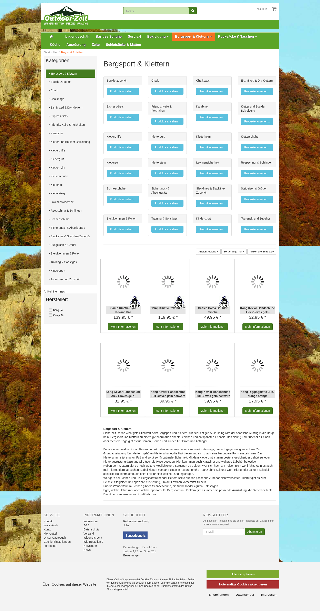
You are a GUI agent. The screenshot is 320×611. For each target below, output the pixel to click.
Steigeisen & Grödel (62, 245)
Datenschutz (91, 529)
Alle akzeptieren (242, 574)
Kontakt (48, 521)
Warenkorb (51, 525)
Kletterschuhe (58, 176)
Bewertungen (131, 555)
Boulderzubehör (60, 81)
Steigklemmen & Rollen (64, 253)
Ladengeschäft (77, 36)
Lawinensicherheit (61, 202)
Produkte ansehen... (123, 91)
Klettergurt (56, 159)
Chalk (53, 90)
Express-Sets (58, 116)
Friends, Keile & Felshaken (67, 124)
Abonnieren (254, 531)
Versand (88, 533)
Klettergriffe (57, 150)
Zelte (96, 45)
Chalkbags (56, 99)
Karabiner (56, 133)
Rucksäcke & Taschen (237, 36)
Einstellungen (219, 594)
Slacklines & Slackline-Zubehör (69, 236)
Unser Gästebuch (55, 537)
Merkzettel (50, 533)
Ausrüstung (76, 45)
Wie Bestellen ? (93, 541)
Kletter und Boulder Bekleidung (69, 142)
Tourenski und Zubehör (64, 279)
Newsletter (90, 545)
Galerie (208, 251)
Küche (55, 45)
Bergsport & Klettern (193, 36)
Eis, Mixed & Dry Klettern (65, 107)
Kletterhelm (57, 167)
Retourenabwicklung (136, 521)
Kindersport (57, 270)
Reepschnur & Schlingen (65, 210)
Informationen (123, 326)
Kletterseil (56, 184)
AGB (86, 525)
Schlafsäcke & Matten (123, 45)
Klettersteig (57, 193)
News (87, 550)
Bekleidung (158, 36)
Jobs (126, 525)
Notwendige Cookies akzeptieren (243, 584)
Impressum (90, 521)
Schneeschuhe (59, 219)
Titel (234, 251)
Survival (134, 36)
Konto (47, 529)
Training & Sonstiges (63, 262)
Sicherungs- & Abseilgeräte (67, 227)
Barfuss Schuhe (109, 36)
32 (262, 251)
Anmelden (263, 9)
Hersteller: (57, 300)
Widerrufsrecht (92, 537)
